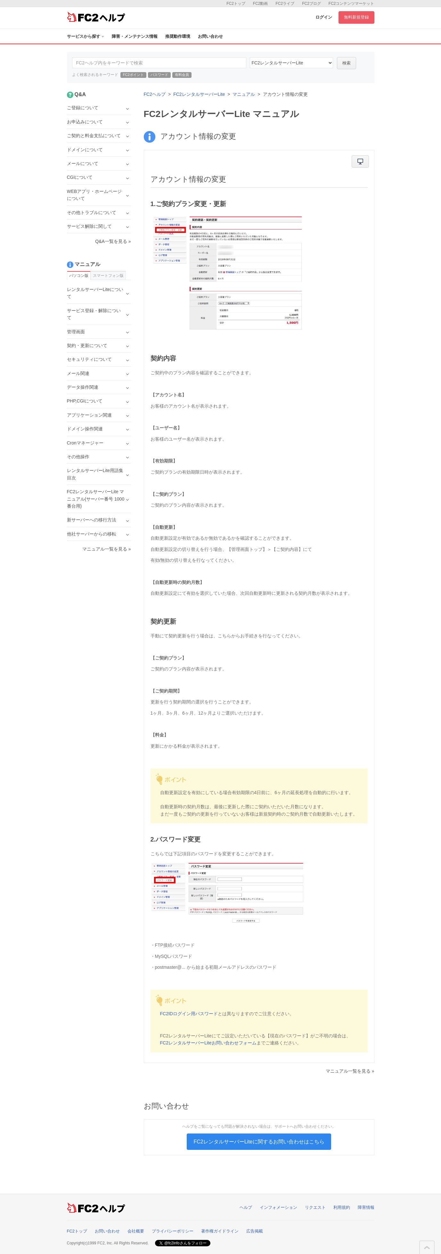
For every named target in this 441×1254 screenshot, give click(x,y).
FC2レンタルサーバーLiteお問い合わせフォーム (208, 1042)
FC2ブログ (311, 3)
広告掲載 (254, 1231)
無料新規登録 (356, 17)
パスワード (159, 75)
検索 (346, 63)
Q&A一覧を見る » (113, 241)
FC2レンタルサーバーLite (199, 94)
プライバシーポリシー (172, 1231)
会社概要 (135, 1231)
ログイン (323, 17)
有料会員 (182, 75)
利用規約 (341, 1207)
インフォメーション (278, 1207)
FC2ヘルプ (155, 94)
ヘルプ (246, 1207)
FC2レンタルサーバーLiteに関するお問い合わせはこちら (258, 1141)
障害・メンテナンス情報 (135, 36)
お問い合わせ (210, 36)
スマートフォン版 (108, 275)
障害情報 (366, 1207)
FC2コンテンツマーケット (351, 3)
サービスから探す (85, 36)
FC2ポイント (133, 75)
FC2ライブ (284, 3)
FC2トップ (235, 3)
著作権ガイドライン (220, 1231)
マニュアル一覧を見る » (350, 1071)
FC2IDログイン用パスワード (189, 1013)
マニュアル (244, 94)
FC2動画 (260, 3)
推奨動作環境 (177, 36)
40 (291, 62)
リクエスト (315, 1207)
